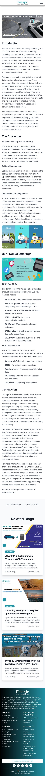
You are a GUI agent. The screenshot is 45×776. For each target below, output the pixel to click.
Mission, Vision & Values (10, 718)
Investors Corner (28, 739)
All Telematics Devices (30, 718)
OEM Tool (5, 744)
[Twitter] (26, 765)
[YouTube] (18, 765)
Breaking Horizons (29, 746)
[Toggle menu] (41, 3)
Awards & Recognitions (9, 720)
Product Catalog (28, 736)
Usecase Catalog (28, 734)
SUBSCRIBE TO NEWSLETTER (22, 761)
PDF (4, 489)
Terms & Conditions (29, 753)
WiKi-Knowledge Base (9, 734)
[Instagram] (30, 765)
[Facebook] (22, 765)
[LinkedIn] (14, 765)
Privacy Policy (27, 755)
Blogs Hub (26, 741)
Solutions (26, 722)
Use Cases (26, 732)
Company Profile (28, 729)
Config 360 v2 (6, 736)
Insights (26, 744)
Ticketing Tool (6, 732)
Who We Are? (6, 715)
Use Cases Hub (28, 751)
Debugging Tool (7, 746)
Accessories (27, 720)
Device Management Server (10, 741)
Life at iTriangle (28, 748)
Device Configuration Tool (10, 729)
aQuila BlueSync (7, 739)
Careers (4, 722)
